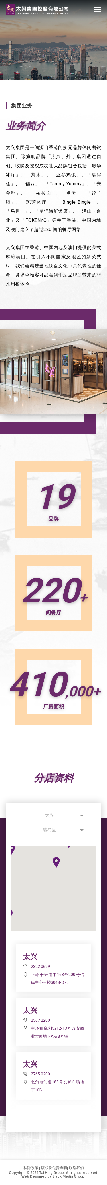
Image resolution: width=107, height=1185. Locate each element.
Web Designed (34, 1176)
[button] (56, 862)
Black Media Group (68, 1176)
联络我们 (76, 1168)
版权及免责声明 (54, 1168)
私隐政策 (30, 1168)
